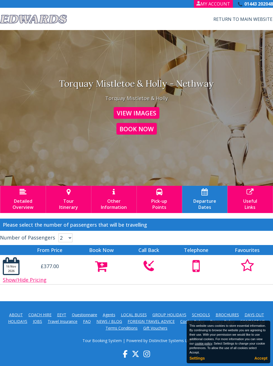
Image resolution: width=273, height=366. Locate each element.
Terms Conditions (122, 328)
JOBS (37, 321)
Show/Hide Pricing (25, 279)
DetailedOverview (23, 199)
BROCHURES (227, 314)
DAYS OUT (254, 314)
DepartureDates (204, 199)
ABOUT (16, 314)
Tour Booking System (102, 340)
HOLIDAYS (17, 321)
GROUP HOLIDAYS (169, 314)
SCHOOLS (201, 314)
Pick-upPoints (159, 199)
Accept (260, 358)
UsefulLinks (250, 199)
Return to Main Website (242, 19)
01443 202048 (258, 4)
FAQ (87, 321)
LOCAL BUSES (134, 314)
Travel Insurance (62, 321)
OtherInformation (113, 199)
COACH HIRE (40, 314)
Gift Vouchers (155, 328)
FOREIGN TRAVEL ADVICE (151, 321)
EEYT (61, 314)
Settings (197, 358)
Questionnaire (84, 314)
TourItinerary (68, 199)
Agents (109, 314)
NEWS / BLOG (109, 321)
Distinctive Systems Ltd (170, 340)
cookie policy (203, 343)
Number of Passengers (27, 237)
